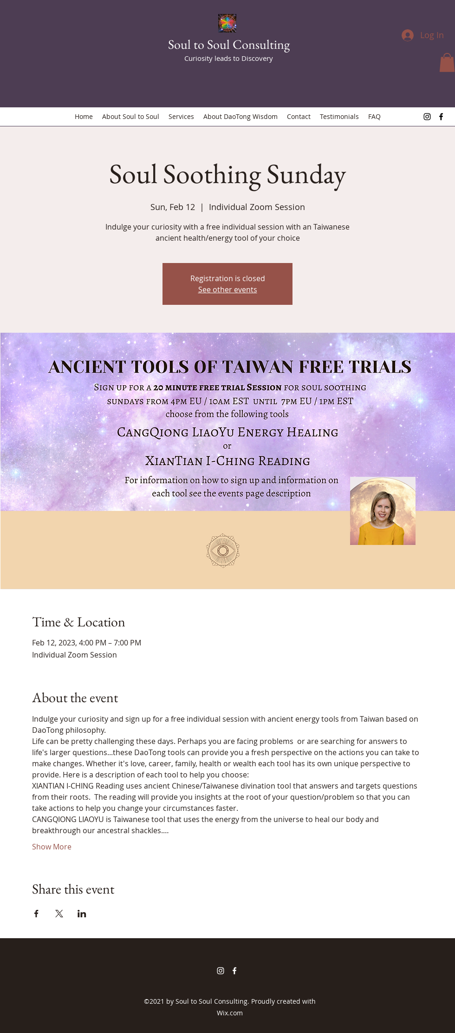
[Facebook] (441, 116)
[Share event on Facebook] (36, 913)
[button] (447, 62)
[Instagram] (427, 116)
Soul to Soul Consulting (229, 44)
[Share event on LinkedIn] (82, 913)
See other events (227, 289)
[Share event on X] (59, 913)
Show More (52, 847)
